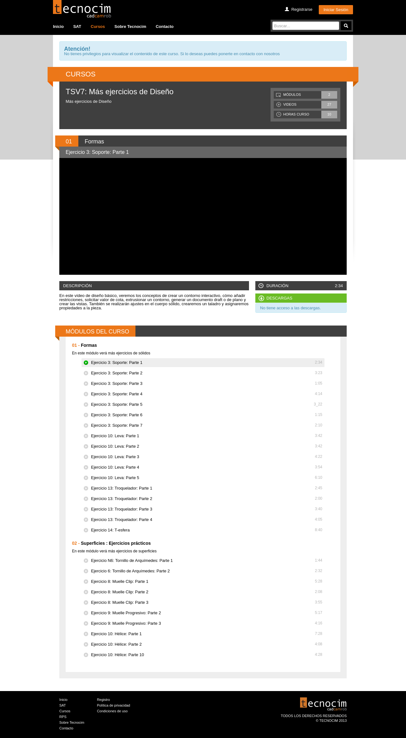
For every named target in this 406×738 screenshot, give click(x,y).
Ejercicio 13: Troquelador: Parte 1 (206, 488)
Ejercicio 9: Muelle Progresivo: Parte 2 (206, 612)
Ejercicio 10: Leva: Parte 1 (206, 435)
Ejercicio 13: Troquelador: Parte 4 (206, 519)
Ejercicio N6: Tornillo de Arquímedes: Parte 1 (206, 560)
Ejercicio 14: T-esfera (206, 530)
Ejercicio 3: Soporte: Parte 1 (206, 362)
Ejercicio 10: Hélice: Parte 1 (206, 633)
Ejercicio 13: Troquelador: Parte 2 (206, 498)
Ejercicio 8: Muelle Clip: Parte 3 (206, 602)
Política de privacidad (113, 705)
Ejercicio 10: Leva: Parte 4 (206, 467)
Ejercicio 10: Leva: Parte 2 (206, 446)
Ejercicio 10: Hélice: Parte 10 (206, 654)
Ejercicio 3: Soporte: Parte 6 (206, 414)
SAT (77, 26)
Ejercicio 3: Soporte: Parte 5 (206, 404)
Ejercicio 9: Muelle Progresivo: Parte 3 (206, 623)
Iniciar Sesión (336, 9)
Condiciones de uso (112, 711)
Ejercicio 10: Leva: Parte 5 (206, 477)
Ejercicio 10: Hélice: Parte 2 (206, 644)
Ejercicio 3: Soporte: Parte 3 (206, 383)
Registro (103, 700)
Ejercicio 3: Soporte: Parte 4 (206, 394)
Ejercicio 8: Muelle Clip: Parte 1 (206, 581)
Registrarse (301, 9)
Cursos (98, 26)
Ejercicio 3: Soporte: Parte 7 (206, 425)
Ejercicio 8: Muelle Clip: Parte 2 (206, 592)
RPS (63, 717)
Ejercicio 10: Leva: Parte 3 (206, 456)
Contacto (165, 26)
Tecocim (82, 8)
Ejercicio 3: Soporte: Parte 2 (206, 373)
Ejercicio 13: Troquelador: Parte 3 (206, 509)
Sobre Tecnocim (130, 26)
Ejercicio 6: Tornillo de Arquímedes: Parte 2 (206, 571)
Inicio (58, 26)
